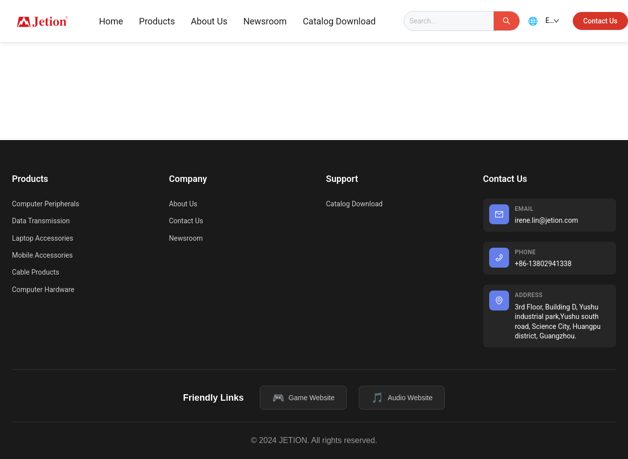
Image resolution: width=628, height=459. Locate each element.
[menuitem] (111, 21)
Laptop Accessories (42, 238)
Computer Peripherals (45, 204)
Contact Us (186, 221)
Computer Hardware (43, 290)
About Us (209, 21)
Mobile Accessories (42, 255)
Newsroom (265, 21)
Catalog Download (339, 21)
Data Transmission (41, 221)
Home (111, 21)
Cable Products (35, 272)
